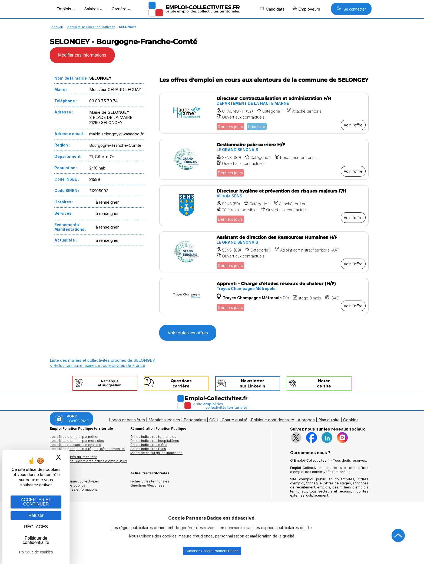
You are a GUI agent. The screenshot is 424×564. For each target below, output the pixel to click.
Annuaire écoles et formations (74, 489)
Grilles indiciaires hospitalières (154, 441)
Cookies (351, 419)
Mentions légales (164, 419)
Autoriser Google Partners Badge (212, 551)
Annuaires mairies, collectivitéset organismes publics (74, 483)
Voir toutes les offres (188, 332)
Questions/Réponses (147, 485)
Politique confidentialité (272, 419)
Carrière (121, 8)
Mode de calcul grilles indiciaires (156, 453)
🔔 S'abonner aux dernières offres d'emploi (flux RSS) (88, 463)
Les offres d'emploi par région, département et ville (87, 451)
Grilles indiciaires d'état (148, 445)
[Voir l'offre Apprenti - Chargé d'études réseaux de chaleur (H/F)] (264, 296)
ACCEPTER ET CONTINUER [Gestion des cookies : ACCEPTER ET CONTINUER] (36, 501)
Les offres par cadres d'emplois (75, 445)
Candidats (272, 9)
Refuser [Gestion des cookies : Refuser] (36, 515)
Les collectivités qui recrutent (73, 457)
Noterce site (324, 383)
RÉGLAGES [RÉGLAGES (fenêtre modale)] (36, 526)
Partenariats (195, 419)
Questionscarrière (181, 383)
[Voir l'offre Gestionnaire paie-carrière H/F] (264, 159)
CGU (213, 419)
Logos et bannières (127, 419)
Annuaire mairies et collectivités (91, 27)
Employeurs (306, 9)
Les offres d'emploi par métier (74, 437)
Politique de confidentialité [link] (36, 540)
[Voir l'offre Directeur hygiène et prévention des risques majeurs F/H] (264, 205)
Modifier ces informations (82, 55)
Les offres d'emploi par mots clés (77, 441)
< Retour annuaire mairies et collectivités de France (97, 365)
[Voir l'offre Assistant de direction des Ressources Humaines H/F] (264, 252)
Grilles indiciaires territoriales (153, 437)
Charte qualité (234, 419)
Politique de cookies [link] (36, 552)
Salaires (93, 8)
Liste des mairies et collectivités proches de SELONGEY (102, 360)
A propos (306, 419)
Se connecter (351, 8)
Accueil (57, 27)
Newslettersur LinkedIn (252, 383)
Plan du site (329, 419)
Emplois (66, 8)
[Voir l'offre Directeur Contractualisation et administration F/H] (264, 113)
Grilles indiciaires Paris (148, 449)
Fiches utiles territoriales (149, 481)
